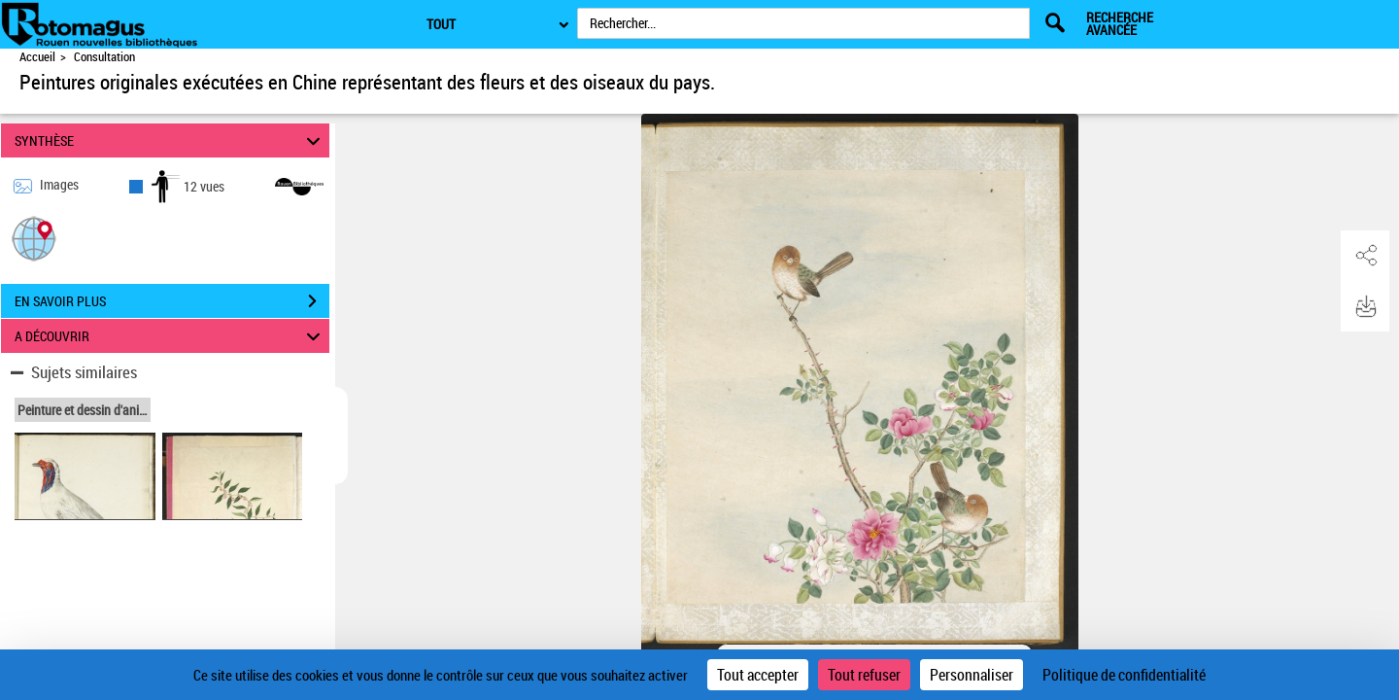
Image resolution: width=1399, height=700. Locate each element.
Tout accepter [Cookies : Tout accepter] (758, 674)
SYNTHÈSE (170, 140)
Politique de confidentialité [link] (1124, 674)
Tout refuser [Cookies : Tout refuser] (864, 674)
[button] (34, 237)
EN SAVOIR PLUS (172, 301)
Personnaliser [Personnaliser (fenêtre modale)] (971, 674)
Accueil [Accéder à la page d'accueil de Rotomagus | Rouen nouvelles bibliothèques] (37, 57)
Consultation (104, 57)
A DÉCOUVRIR (170, 336)
